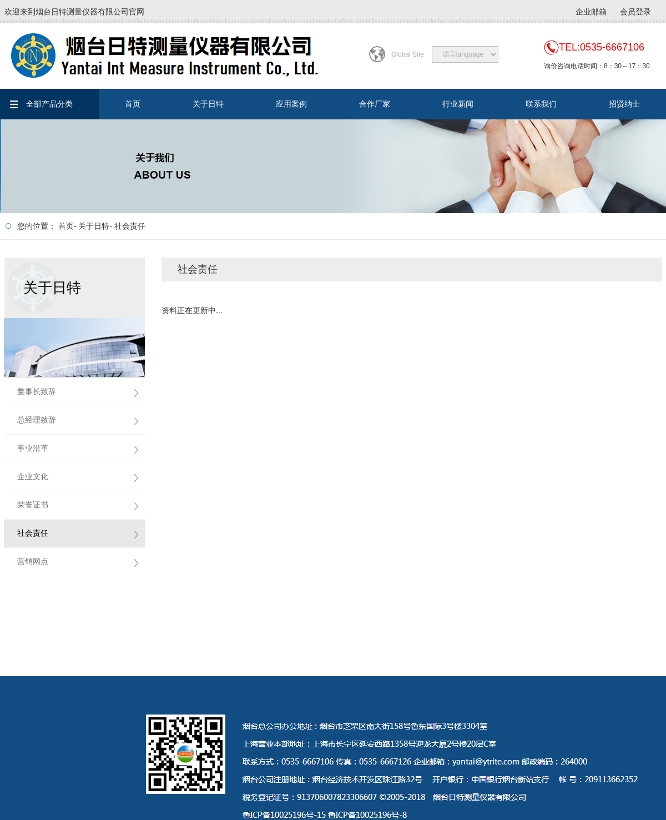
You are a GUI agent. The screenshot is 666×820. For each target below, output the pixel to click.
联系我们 (541, 103)
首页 (132, 103)
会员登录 (635, 11)
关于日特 (208, 103)
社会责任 (129, 226)
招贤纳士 (624, 103)
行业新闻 (457, 103)
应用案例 (291, 103)
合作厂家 (374, 103)
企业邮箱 (591, 11)
